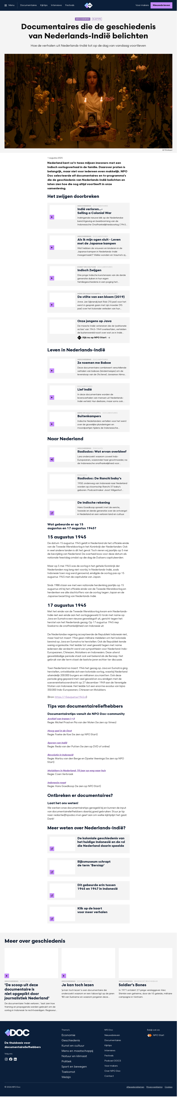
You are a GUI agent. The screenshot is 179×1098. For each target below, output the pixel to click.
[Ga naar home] (88, 5)
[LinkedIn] (15, 1059)
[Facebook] (10, 1059)
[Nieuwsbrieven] (161, 5)
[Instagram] (6, 1059)
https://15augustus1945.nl (70, 697)
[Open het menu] (9, 5)
